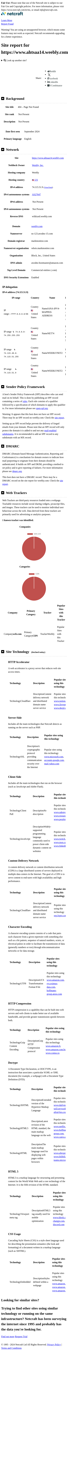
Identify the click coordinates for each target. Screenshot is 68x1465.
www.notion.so (61, 701)
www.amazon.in (59, 1283)
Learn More (6, 20)
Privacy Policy (54, 1344)
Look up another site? (15, 60)
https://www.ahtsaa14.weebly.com (48, 158)
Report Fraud (7, 24)
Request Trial (21, 1336)
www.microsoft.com (53, 756)
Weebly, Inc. (38, 165)
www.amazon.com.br (55, 1049)
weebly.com (37, 226)
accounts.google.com (54, 760)
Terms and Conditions (11, 1348)
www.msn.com (61, 842)
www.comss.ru (52, 1053)
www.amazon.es (60, 1290)
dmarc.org (17, 471)
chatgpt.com (59, 1221)
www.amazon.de (60, 1287)
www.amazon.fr (53, 1046)
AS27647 (36, 194)
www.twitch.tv (60, 839)
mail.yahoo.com (51, 763)
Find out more (7, 1336)
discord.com (59, 1224)
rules (25, 401)
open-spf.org (42, 408)
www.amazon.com (55, 980)
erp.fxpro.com (60, 915)
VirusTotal (48, 187)
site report (59, 417)
